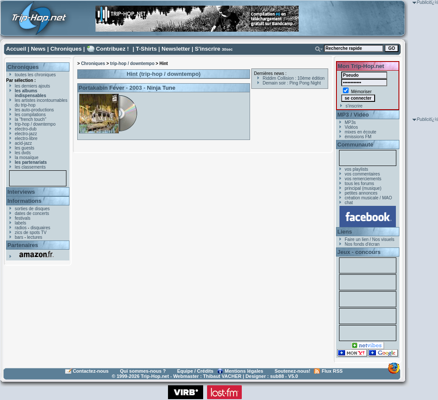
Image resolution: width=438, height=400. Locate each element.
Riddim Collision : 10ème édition (294, 78)
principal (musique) (363, 188)
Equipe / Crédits (195, 371)
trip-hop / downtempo (35, 124)
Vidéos (351, 127)
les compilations (30, 114)
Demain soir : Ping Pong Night (292, 83)
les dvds (23, 152)
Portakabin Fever (102, 88)
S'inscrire (208, 49)
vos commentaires (362, 174)
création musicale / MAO (368, 197)
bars (19, 237)
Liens (344, 231)
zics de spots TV (30, 232)
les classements (30, 167)
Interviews (21, 192)
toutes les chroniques (35, 74)
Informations (24, 201)
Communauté (355, 144)
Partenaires (22, 245)
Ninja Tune (161, 88)
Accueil (16, 49)
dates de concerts (32, 213)
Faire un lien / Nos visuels (370, 239)
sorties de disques (32, 208)
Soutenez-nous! (293, 371)
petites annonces (361, 193)
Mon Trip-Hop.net (361, 66)
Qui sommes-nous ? (143, 371)
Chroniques (66, 49)
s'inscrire (354, 106)
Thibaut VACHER (222, 376)
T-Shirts (146, 49)
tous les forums (359, 183)
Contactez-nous (91, 371)
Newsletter (175, 49)
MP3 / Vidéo (353, 114)
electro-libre (26, 138)
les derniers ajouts (32, 86)
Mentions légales (244, 371)
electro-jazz (26, 133)
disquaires (40, 227)
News (38, 49)
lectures (34, 237)
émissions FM (358, 136)
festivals (22, 218)
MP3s (350, 122)
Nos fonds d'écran (362, 244)
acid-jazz (23, 143)
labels (20, 223)
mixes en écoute (360, 132)
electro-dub (25, 129)
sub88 (277, 376)
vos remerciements (363, 178)
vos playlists (356, 169)
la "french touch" (30, 119)
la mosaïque (26, 157)
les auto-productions (34, 109)
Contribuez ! (112, 49)
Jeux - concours (359, 252)
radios (20, 227)
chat (349, 202)
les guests (24, 148)
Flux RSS (332, 371)
